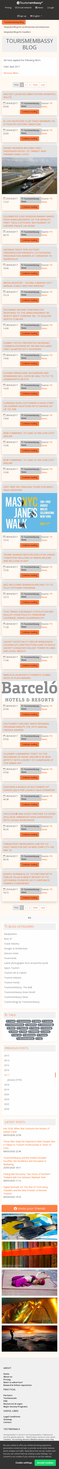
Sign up (21, 16)
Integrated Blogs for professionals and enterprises (26, 27)
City (39, 1038)
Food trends (10, 958)
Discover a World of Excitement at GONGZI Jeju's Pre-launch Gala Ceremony (29, 788)
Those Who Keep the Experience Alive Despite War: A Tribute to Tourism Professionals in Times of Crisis (29, 1145)
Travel (11, 1021)
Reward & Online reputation (17, 1385)
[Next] (35, 84)
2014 (6, 1060)
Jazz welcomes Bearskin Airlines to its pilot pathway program (28, 586)
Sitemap (7, 1419)
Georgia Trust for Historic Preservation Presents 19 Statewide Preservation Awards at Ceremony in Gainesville (27, 254)
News (39, 7)
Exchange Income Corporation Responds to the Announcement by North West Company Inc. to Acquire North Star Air (27, 314)
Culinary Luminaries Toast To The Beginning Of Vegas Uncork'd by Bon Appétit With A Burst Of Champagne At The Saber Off (28, 758)
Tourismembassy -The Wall (18, 987)
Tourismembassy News (30, 105)
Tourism (47, 1021)
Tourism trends (12, 982)
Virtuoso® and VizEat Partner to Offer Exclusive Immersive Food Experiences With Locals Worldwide (29, 817)
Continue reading (29, 111)
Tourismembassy (14, 1025)
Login (50, 7)
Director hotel (11, 953)
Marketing (29, 1035)
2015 (6, 1065)
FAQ (5, 1401)
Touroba (22, 1028)
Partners (7, 1395)
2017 (6, 1074)
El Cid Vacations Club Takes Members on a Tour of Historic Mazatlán (29, 122)
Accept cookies (45, 1464)
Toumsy (42, 1035)
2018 (6, 1084)
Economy (46, 1028)
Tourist (34, 1028)
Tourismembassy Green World (19, 992)
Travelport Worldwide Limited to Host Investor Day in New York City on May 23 (28, 847)
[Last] (42, 84)
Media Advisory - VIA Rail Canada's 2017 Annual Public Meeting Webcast (27, 284)
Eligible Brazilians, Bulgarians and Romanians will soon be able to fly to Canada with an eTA (28, 376)
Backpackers (10, 933)
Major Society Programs (15, 1406)
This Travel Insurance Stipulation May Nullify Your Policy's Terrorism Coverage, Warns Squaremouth (28, 614)
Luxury (45, 1031)
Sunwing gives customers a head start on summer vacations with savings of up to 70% (28, 406)
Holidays (34, 1031)
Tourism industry (12, 977)
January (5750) (14, 1079)
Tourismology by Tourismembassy (21, 1001)
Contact (7, 1422)
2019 (6, 1089)
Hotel (11, 1028)
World (36, 1021)
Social (13, 1031)
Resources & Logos (12, 1403)
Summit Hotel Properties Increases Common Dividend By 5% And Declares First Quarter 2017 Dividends (27, 346)
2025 (6, 1104)
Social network (23, 7)
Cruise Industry (11, 943)
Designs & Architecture (16, 948)
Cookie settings (24, 1464)
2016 (6, 1070)
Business (31, 1025)
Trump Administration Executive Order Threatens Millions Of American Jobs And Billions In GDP (29, 557)
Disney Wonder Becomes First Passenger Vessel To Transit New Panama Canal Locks (24, 151)
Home (6, 1374)
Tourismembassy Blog (14, 22)
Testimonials (10, 1398)
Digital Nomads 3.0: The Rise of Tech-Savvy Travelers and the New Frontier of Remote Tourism (25, 1190)
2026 (6, 1108)
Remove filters (11, 73)
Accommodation (25, 1038)
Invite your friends (29, 1208)
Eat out (16, 1035)
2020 (6, 1094)
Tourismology (46, 1025)
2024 (6, 1099)
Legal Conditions (11, 1416)
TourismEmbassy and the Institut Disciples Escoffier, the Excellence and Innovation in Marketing (25, 1161)
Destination (23, 1021)
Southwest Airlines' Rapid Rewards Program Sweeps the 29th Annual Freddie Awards (26, 726)
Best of (8, 938)
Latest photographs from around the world (26, 963)
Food (23, 1031)
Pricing (8, 7)
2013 (6, 1055)
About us (7, 1376)
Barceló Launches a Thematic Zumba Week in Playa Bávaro (26, 676)
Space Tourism (11, 967)
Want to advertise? (13, 1382)
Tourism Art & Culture (15, 972)
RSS (29, 917)
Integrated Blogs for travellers (17, 32)
